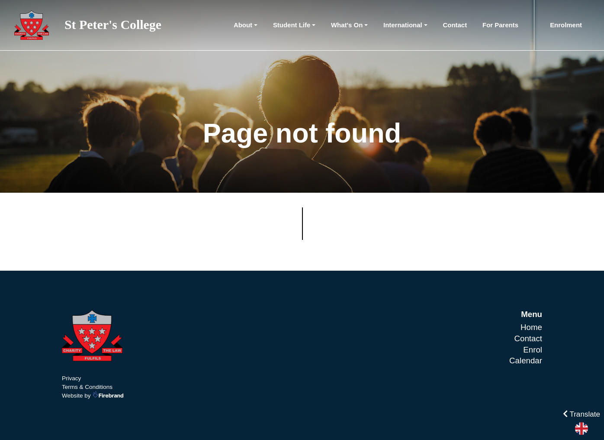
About (243, 25)
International (402, 25)
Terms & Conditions (87, 387)
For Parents (500, 25)
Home (531, 327)
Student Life (291, 25)
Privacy (71, 378)
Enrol (532, 349)
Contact (455, 25)
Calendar (525, 360)
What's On (347, 25)
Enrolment (566, 25)
